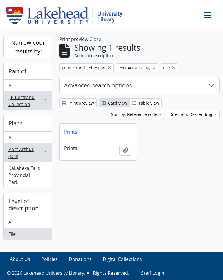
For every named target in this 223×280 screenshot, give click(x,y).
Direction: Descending (191, 114)
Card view (114, 103)
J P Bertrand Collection (27, 100)
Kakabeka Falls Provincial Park (27, 175)
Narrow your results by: (28, 47)
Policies (49, 259)
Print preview (78, 103)
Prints (70, 132)
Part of (17, 71)
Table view (145, 103)
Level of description (23, 204)
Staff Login (152, 273)
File (27, 235)
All (11, 85)
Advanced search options (98, 85)
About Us (20, 259)
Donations (80, 259)
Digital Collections (122, 259)
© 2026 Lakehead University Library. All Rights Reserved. (68, 273)
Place (15, 123)
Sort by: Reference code (135, 114)
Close (95, 39)
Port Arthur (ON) (27, 152)
